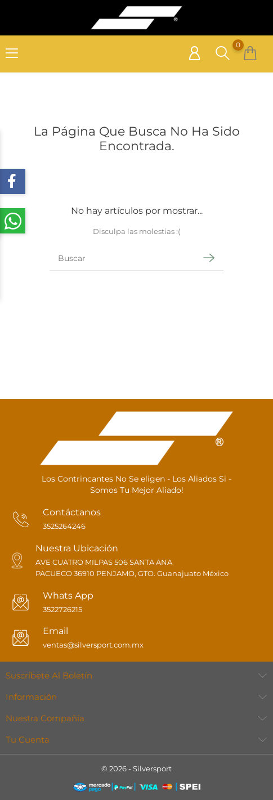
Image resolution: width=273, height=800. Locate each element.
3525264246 (64, 526)
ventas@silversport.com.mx (93, 644)
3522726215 (62, 609)
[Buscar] (121, 258)
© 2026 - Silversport (136, 768)
